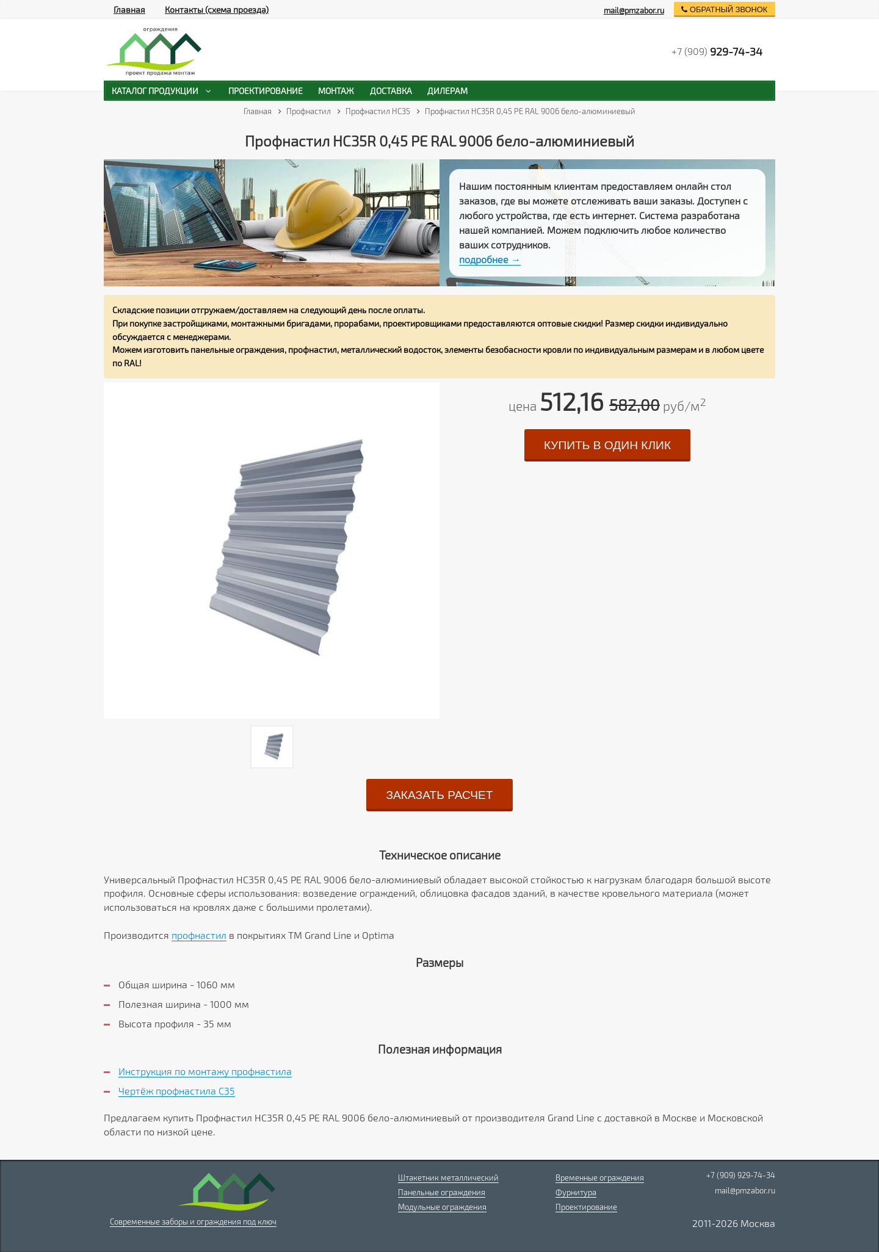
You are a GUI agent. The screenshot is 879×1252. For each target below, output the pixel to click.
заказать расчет (439, 795)
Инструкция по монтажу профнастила (205, 1071)
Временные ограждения (599, 1177)
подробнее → (490, 259)
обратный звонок (724, 9)
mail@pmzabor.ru (634, 10)
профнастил (199, 935)
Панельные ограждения (441, 1192)
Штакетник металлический (448, 1177)
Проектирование (586, 1207)
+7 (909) (716, 51)
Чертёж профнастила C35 (176, 1090)
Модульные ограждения (442, 1207)
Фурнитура (575, 1192)
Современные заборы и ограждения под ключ (193, 1221)
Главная (129, 9)
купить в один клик (607, 445)
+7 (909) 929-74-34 (740, 1175)
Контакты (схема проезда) (217, 9)
